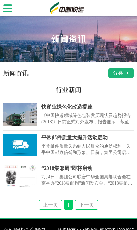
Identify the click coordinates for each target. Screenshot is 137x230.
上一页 (50, 205)
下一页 (86, 205)
